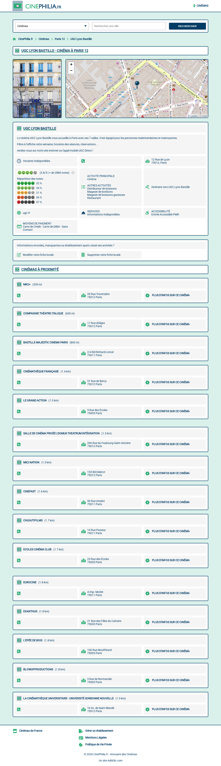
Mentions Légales (96, 737)
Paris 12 (60, 39)
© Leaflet (192, 116)
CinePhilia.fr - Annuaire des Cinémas (115, 754)
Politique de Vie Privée (98, 744)
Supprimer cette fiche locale (103, 254)
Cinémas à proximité (40, 269)
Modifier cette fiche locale (38, 254)
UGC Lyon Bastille (81, 39)
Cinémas (202, 5)
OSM (204, 116)
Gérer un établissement (99, 730)
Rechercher (187, 26)
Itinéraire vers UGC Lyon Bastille (170, 187)
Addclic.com (115, 760)
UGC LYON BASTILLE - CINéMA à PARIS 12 (54, 51)
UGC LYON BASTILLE (39, 128)
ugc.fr (26, 212)
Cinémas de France (30, 730)
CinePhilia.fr (25, 39)
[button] (137, 85)
